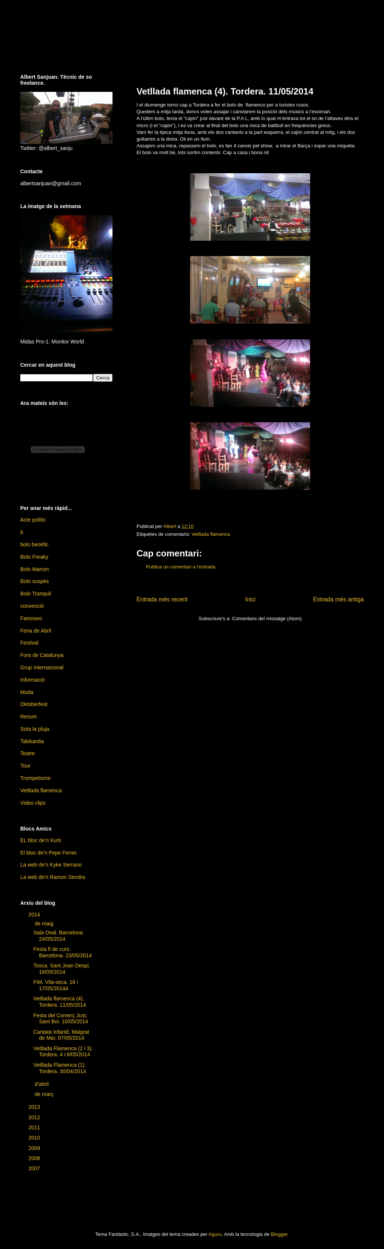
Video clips (32, 803)
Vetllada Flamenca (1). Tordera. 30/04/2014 (59, 1068)
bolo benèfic (34, 544)
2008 (35, 1158)
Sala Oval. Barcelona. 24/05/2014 (58, 936)
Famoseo (31, 618)
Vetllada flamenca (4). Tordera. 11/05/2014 (59, 1002)
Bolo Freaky (34, 557)
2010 (35, 1138)
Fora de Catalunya (41, 655)
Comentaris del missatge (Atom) (267, 618)
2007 (35, 1168)
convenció (32, 606)
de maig (44, 924)
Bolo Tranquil (35, 594)
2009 (35, 1148)
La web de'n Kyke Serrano (51, 865)
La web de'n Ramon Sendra (52, 877)
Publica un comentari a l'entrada (180, 567)
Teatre (27, 753)
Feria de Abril (35, 631)
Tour (25, 766)
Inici (250, 599)
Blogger (279, 1234)
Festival (29, 643)
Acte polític (33, 520)
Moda (26, 692)
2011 (35, 1128)
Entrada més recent (162, 599)
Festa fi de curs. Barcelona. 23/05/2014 (62, 952)
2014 (35, 915)
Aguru (215, 1234)
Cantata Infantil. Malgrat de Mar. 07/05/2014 (61, 1035)
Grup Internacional (41, 667)
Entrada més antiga (338, 599)
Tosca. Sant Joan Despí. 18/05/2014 (61, 969)
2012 (35, 1117)
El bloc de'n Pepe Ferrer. (49, 853)
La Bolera (72, 37)
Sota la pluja (34, 729)
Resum (28, 717)
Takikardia (32, 741)
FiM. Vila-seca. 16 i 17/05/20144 (55, 985)
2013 (35, 1107)
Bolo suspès (34, 581)
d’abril (42, 1084)
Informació (32, 680)
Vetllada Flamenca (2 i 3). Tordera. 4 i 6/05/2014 (63, 1051)
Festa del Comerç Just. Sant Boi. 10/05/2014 (60, 1018)
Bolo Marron (34, 569)
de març (44, 1094)
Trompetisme (35, 778)
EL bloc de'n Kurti (40, 840)
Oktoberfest (33, 704)
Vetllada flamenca (211, 534)
